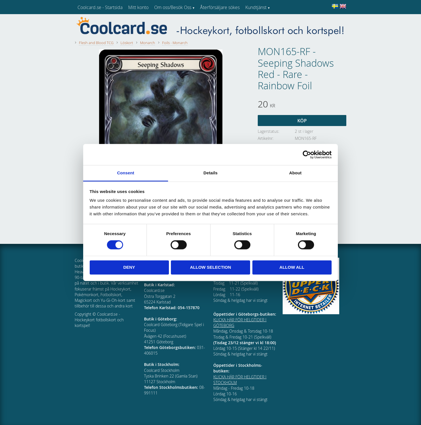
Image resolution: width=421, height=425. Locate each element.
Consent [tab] (125, 172)
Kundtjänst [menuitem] (256, 7)
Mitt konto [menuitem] (138, 7)
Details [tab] (210, 172)
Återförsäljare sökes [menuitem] (220, 7)
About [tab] (295, 172)
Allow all (292, 267)
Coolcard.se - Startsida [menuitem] (100, 7)
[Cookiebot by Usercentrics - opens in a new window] (307, 154)
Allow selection (210, 267)
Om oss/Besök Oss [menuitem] (172, 7)
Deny (129, 267)
